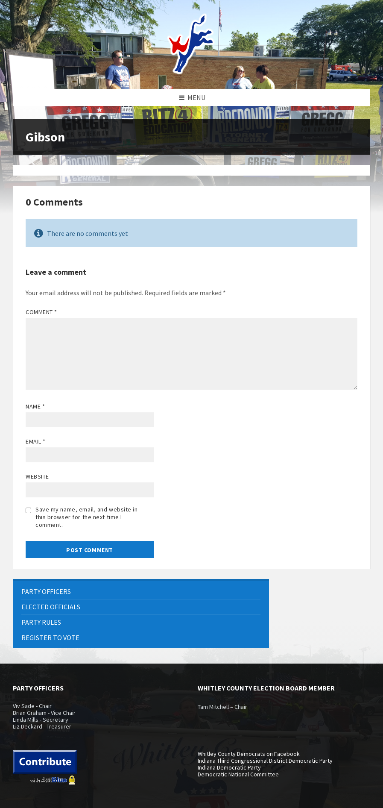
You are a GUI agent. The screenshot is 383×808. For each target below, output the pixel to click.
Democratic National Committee (238, 774)
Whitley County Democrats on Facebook (249, 754)
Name (35, 406)
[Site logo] (192, 72)
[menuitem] (140, 591)
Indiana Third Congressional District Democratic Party (265, 760)
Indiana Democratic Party (229, 767)
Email (36, 441)
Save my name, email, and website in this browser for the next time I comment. (86, 517)
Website (37, 476)
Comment (41, 312)
